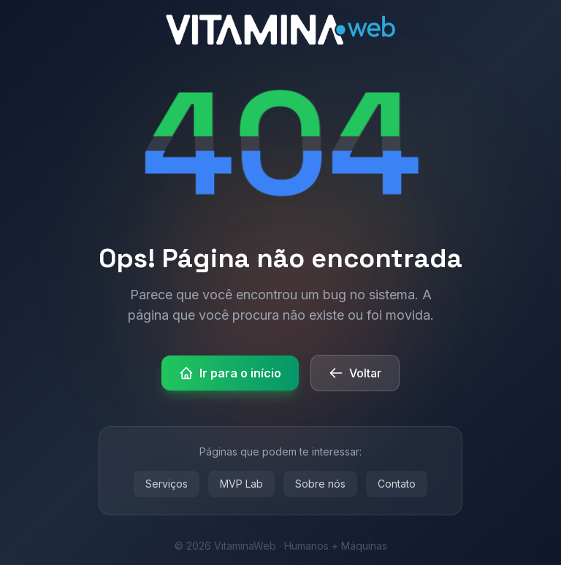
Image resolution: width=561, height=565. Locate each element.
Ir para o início (230, 373)
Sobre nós (320, 483)
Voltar (355, 373)
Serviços (166, 483)
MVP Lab (241, 483)
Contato (397, 483)
